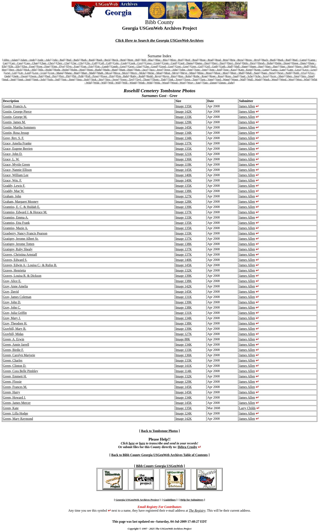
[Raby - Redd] (137, 76)
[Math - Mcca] (104, 72)
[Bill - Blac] (147, 59)
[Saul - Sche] (247, 76)
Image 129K (184, 122)
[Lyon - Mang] (56, 72)
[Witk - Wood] (161, 82)
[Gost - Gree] (182, 66)
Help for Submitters (191, 499)
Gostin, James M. (14, 122)
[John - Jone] (186, 69)
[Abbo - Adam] (10, 59)
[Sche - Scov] (262, 76)
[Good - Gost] (166, 66)
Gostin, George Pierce (17, 111)
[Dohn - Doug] (282, 63)
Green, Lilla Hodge (15, 413)
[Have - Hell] (302, 66)
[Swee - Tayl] (127, 79)
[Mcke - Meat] (155, 72)
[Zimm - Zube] (226, 82)
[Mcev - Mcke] (138, 72)
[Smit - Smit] (24, 79)
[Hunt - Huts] (126, 69)
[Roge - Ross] (216, 76)
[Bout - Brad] (206, 59)
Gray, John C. (12, 307)
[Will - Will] (114, 82)
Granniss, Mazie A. (15, 228)
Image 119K (184, 164)
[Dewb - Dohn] (265, 63)
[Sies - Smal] (307, 76)
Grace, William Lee (15, 175)
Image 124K (184, 413)
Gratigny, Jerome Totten (18, 244)
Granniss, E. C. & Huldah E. (21, 207)
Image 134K (184, 132)
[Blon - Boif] (177, 59)
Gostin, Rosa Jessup (16, 132)
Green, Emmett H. (15, 376)
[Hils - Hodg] (45, 69)
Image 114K (184, 371)
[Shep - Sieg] (292, 76)
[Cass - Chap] (31, 63)
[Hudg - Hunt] (110, 69)
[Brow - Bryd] (252, 59)
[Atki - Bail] (58, 59)
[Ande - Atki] (44, 59)
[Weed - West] (287, 79)
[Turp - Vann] (206, 79)
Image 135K (184, 106)
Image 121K (184, 154)
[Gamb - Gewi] (118, 66)
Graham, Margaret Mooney (20, 201)
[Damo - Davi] (203, 63)
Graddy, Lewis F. (14, 185)
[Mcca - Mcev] (121, 72)
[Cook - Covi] (136, 63)
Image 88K (183, 339)
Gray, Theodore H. (15, 323)
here (131, 443)
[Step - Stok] (83, 79)
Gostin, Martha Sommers (19, 127)
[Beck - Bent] (119, 59)
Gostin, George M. (15, 117)
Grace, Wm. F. (12, 180)
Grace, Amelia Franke (17, 143)
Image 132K (184, 270)
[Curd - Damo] (186, 63)
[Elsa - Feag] (28, 66)
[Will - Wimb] (129, 82)
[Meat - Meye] (171, 72)
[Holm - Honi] (78, 69)
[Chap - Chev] (47, 63)
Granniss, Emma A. (15, 217)
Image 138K (184, 191)
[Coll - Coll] (105, 63)
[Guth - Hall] (226, 66)
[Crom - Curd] (169, 63)
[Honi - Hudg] (94, 69)
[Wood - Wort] (178, 82)
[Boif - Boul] (192, 59)
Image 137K (184, 143)
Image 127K (184, 196)
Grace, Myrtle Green (16, 164)
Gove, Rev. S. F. (13, 138)
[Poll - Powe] (92, 76)
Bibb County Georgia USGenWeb (159, 466)
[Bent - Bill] (133, 59)
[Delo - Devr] (249, 63)
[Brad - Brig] (222, 59)
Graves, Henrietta (14, 270)
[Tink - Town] (175, 79)
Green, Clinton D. (14, 365)
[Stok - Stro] (97, 79)
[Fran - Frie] (87, 66)
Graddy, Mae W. (13, 191)
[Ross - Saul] (232, 76)
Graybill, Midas (13, 334)
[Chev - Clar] (63, 63)
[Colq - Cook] (120, 63)
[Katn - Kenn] (245, 69)
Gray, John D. (12, 302)
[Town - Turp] (191, 79)
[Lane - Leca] (294, 69)
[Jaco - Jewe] (156, 69)
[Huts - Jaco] (141, 69)
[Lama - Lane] (278, 69)
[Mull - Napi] (252, 72)
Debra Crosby (187, 447)
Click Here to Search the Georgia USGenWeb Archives (159, 40)
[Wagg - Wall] (238, 79)
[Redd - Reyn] (154, 76)
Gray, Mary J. (12, 318)
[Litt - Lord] (24, 72)
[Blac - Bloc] (162, 59)
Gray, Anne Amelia (15, 286)
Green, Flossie (12, 381)
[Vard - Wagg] (222, 79)
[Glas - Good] (150, 66)
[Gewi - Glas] (135, 66)
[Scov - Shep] (277, 76)
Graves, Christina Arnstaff (20, 254)
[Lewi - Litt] (10, 72)
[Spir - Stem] (68, 79)
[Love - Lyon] (39, 72)
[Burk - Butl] (284, 59)
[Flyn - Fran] (73, 66)
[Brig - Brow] (236, 59)
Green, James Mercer (17, 402)
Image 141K (184, 365)
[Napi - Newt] (268, 72)
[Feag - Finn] (43, 66)
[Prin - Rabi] (122, 76)
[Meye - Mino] (188, 72)
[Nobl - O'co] (300, 72)
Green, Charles (12, 360)
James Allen (247, 106)
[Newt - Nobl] (284, 72)
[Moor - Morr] (221, 72)
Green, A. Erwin (13, 339)
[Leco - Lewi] (309, 69)
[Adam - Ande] (28, 59)
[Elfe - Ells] (14, 66)
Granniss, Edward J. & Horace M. (25, 212)
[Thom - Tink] (159, 79)
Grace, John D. (12, 154)
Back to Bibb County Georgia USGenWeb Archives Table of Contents (159, 455)
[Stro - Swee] (112, 79)
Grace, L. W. (11, 159)
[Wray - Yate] (194, 82)
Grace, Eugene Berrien (18, 148)
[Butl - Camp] (299, 59)
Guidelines (169, 499)
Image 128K (184, 201)
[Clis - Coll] (91, 63)
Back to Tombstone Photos (159, 431)
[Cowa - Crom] (152, 63)
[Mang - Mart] (72, 72)
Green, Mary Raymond (18, 418)
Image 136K (184, 159)
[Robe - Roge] (200, 76)
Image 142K (184, 111)
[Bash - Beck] (103, 59)
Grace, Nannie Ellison (17, 169)
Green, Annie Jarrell (16, 344)
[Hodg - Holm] (61, 69)
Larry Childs (247, 408)
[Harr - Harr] (272, 66)
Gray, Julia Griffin (15, 312)
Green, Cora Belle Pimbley (20, 371)
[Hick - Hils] (30, 69)
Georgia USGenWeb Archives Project (137, 499)
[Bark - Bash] (87, 59)
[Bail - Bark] (73, 59)
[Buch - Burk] (268, 59)
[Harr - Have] (287, 66)
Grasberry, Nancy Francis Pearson (25, 233)
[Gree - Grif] (197, 66)
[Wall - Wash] (254, 79)
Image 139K (184, 207)
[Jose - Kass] (230, 69)
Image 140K (184, 175)
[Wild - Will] (100, 82)
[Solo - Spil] (53, 79)
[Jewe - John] (171, 69)
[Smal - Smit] (9, 79)
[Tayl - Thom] (143, 79)
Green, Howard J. (14, 397)
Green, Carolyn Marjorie (19, 355)
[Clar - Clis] (77, 63)
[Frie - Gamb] (102, 66)
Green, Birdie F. (13, 350)
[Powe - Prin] (107, 76)
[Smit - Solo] (39, 79)
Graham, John (12, 196)
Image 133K (184, 117)
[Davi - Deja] (234, 63)
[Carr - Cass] (16, 63)
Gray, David (11, 291)
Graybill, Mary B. (14, 328)
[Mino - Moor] (205, 72)
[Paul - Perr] (51, 76)
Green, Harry (11, 392)
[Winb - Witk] (145, 82)
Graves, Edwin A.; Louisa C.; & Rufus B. (30, 265)
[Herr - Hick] (15, 69)
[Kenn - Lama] (261, 69)
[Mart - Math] (88, 72)
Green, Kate (11, 408)
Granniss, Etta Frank (16, 222)
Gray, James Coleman (17, 297)
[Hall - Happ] (241, 66)
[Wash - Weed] (270, 79)
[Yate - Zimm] (209, 82)
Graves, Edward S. (15, 260)
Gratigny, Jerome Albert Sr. (20, 238)
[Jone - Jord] (215, 69)
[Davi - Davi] (218, 63)
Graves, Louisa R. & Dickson (22, 275)
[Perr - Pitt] (64, 76)
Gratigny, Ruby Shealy (18, 249)
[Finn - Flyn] (58, 66)
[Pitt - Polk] (78, 76)
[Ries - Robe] (184, 76)
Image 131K (184, 297)
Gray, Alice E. (12, 281)
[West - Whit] (302, 79)
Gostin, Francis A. (14, 106)
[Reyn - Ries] (169, 76)
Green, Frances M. (15, 387)
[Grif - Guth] (211, 66)
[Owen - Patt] (36, 76)
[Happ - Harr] (256, 66)
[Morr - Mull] (237, 72)
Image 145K (184, 127)
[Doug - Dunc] (299, 63)
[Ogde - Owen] (20, 76)
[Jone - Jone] (201, 69)
